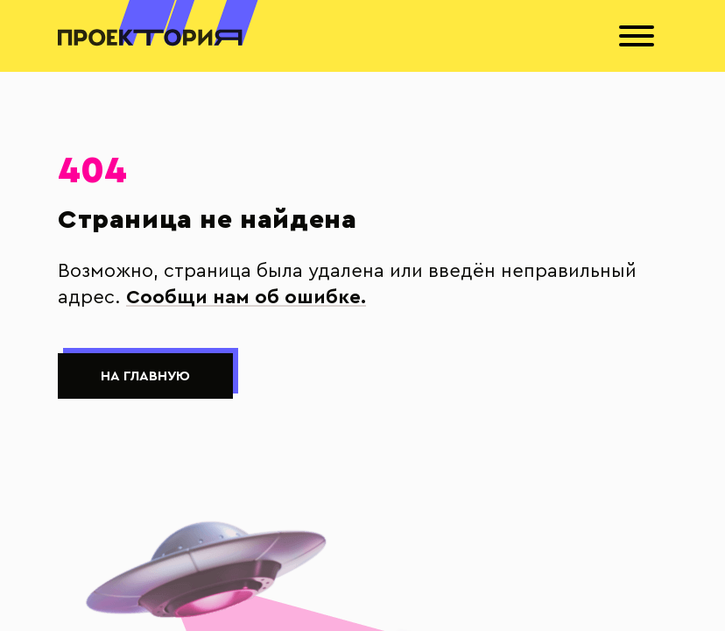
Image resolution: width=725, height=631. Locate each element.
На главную (145, 376)
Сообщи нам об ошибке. (246, 297)
